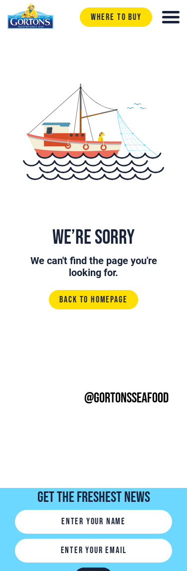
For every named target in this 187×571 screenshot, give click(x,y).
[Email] (93, 551)
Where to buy (116, 17)
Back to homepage (93, 299)
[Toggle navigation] (171, 17)
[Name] (93, 522)
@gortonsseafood (126, 398)
